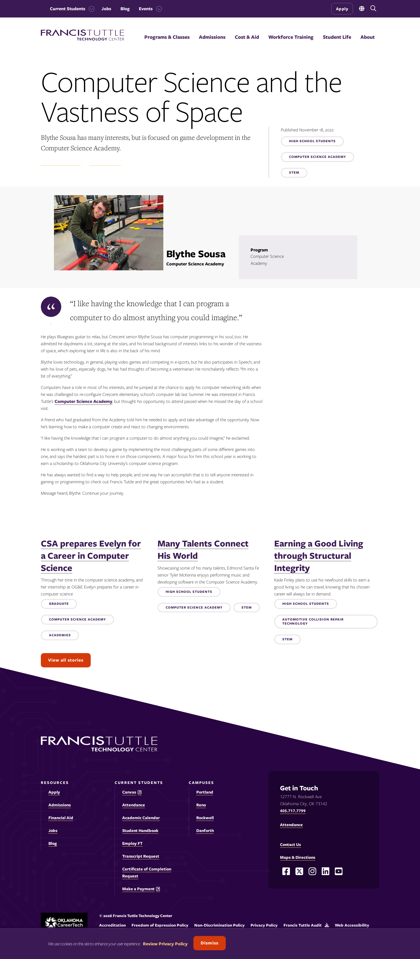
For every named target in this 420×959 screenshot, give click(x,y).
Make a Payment (138, 888)
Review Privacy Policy (165, 944)
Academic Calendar (141, 818)
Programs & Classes (167, 37)
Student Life (337, 37)
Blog (125, 9)
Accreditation (112, 925)
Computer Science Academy (317, 157)
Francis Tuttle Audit (303, 925)
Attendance (133, 805)
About (367, 37)
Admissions (212, 37)
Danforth (205, 830)
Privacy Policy (264, 925)
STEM (294, 173)
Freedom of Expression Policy (160, 925)
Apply (342, 9)
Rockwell (205, 818)
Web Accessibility (352, 925)
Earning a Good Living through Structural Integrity (318, 555)
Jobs (106, 9)
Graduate (59, 604)
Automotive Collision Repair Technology (313, 622)
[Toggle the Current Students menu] (89, 9)
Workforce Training (291, 37)
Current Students (67, 9)
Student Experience (61, 162)
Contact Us (290, 844)
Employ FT (132, 843)
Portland (204, 792)
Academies (60, 635)
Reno (201, 805)
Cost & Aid (247, 37)
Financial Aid (60, 818)
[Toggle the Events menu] (157, 9)
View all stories (65, 660)
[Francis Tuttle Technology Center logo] (82, 39)
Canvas (129, 792)
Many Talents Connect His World (203, 549)
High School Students (312, 141)
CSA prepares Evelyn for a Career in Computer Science (91, 555)
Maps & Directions (297, 857)
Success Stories (105, 162)
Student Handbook (140, 830)
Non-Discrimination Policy (219, 925)
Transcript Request (140, 856)
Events (146, 9)
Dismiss (209, 943)
